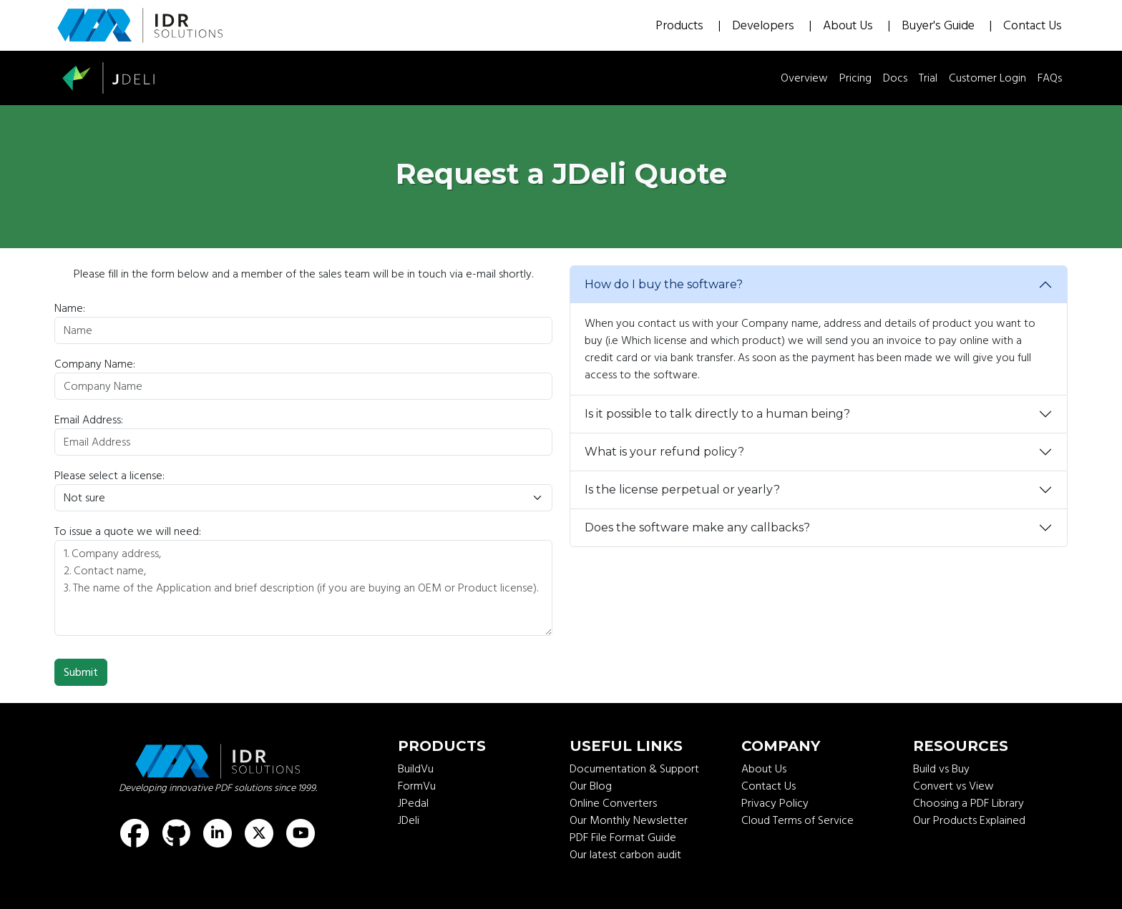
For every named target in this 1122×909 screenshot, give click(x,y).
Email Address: (88, 420)
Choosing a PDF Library (968, 803)
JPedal (413, 803)
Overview (804, 78)
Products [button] (680, 25)
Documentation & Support (634, 769)
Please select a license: (109, 475)
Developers (764, 25)
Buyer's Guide (939, 25)
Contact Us (1032, 25)
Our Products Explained (969, 820)
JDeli (408, 820)
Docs (895, 78)
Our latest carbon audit (625, 855)
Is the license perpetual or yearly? (682, 489)
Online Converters (613, 803)
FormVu (417, 786)
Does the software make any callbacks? (697, 527)
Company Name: (94, 364)
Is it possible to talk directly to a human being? (717, 414)
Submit (81, 672)
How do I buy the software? (664, 284)
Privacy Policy (775, 803)
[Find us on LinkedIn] (217, 833)
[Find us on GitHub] (176, 833)
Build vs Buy (941, 769)
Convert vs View (953, 786)
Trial (928, 78)
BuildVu (416, 769)
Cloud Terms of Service (797, 820)
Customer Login (987, 78)
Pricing (855, 78)
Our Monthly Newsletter (629, 820)
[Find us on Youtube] (300, 833)
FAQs (1050, 78)
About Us (849, 25)
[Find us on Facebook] (134, 833)
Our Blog (591, 786)
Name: (69, 308)
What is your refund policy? (664, 451)
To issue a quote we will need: (127, 531)
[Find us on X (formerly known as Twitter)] (259, 833)
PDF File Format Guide (623, 837)
